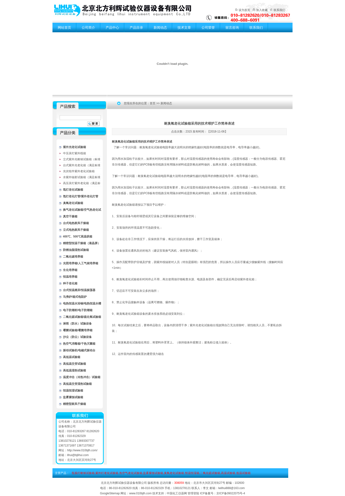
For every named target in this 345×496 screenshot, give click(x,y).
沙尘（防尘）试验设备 (77, 337)
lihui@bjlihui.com (78, 455)
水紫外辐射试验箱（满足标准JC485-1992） (81, 178)
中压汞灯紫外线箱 (74, 153)
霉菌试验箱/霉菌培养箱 (77, 330)
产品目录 (136, 27)
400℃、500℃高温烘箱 (77, 236)
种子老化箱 (70, 283)
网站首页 (64, 27)
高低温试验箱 (71, 357)
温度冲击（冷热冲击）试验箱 (81, 377)
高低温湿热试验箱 (74, 370)
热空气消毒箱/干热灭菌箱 (79, 343)
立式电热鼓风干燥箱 (76, 229)
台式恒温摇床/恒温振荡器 (79, 290)
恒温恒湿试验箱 (73, 390)
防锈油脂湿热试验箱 (76, 250)
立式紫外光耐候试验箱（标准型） (81, 160)
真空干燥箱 (70, 216)
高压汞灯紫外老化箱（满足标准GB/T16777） (81, 184)
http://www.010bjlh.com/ (82, 450)
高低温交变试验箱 (74, 363)
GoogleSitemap (110, 493)
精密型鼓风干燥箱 (74, 404)
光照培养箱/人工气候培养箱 (80, 263)
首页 (152, 103)
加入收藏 (262, 10)
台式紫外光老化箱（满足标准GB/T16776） (81, 166)
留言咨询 (232, 27)
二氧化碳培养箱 (73, 256)
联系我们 (279, 10)
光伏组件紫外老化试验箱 (79, 171)
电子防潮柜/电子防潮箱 (77, 310)
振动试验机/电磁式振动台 (79, 350)
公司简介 (88, 27)
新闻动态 (160, 27)
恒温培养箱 (70, 276)
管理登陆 (193, 493)
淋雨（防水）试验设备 (77, 323)
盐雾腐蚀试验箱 (73, 397)
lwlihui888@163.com (231, 488)
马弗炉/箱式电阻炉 (75, 296)
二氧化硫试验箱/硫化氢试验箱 (82, 317)
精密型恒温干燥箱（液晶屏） (81, 243)
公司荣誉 (208, 27)
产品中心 (112, 27)
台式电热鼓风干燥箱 (76, 223)
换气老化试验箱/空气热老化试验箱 (82, 210)
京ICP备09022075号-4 (230, 493)
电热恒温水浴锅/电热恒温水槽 (82, 303)
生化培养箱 (70, 270)
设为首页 (244, 10)
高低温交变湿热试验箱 (77, 384)
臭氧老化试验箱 (73, 203)
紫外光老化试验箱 (74, 147)
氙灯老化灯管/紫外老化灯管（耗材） (80, 197)
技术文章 (184, 27)
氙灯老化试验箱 (73, 189)
